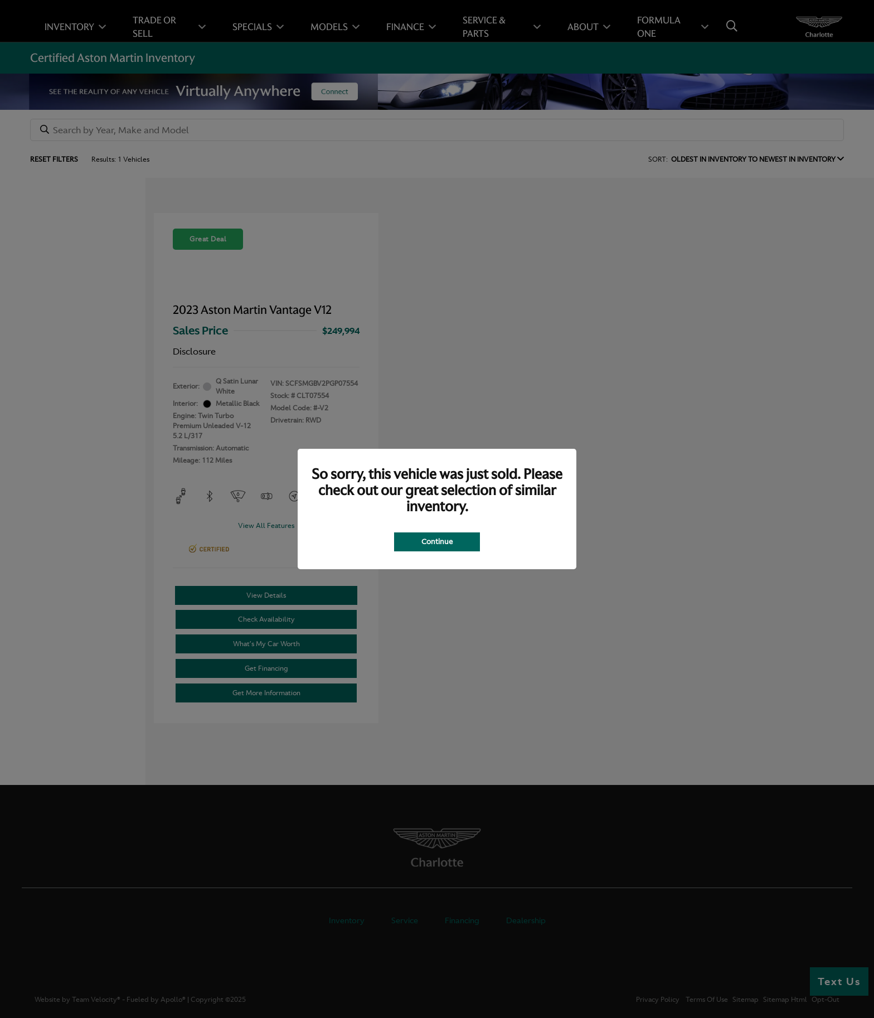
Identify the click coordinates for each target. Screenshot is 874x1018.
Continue (437, 541)
